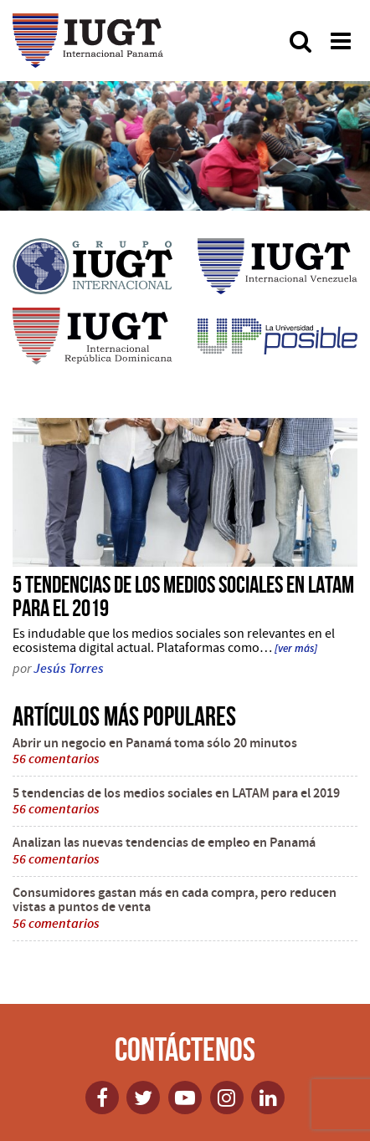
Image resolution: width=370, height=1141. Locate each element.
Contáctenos (185, 1049)
